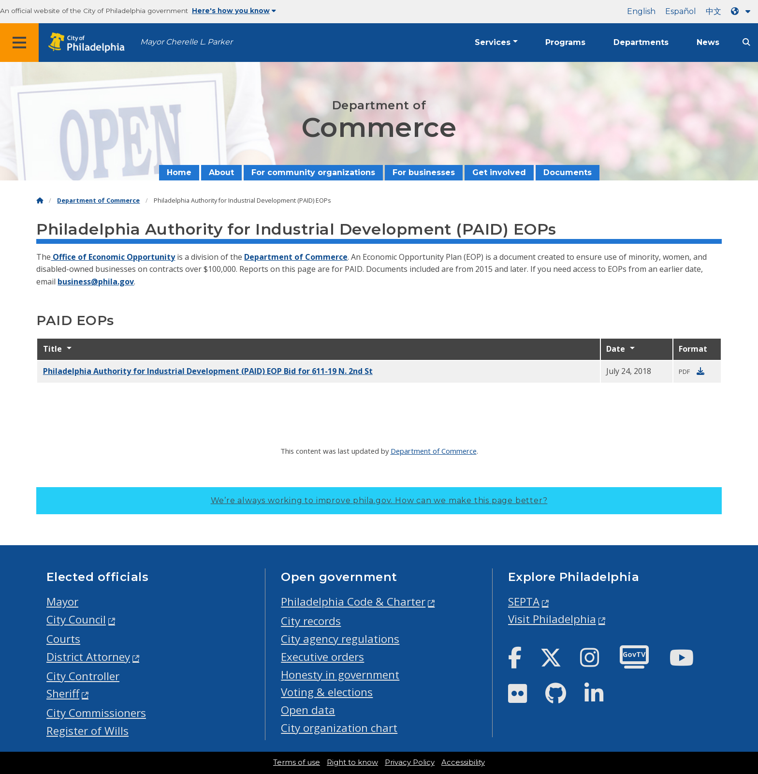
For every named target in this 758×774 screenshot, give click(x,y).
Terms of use (296, 762)
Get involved (499, 172)
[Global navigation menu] (19, 42)
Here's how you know (234, 11)
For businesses (424, 172)
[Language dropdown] (742, 11)
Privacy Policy (410, 762)
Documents (567, 172)
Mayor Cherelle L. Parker (186, 41)
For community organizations (313, 172)
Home (179, 172)
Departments (641, 42)
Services (492, 42)
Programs (565, 42)
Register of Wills (87, 730)
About (221, 172)
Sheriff (62, 693)
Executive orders (322, 656)
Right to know (352, 762)
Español (680, 11)
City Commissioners (96, 712)
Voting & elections (327, 692)
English (641, 11)
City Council (76, 619)
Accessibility (463, 762)
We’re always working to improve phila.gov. (379, 500)
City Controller (82, 676)
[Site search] (746, 42)
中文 (713, 11)
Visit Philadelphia (552, 618)
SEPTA (523, 601)
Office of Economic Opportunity (113, 257)
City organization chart (339, 727)
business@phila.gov (96, 281)
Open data (308, 709)
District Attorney (88, 656)
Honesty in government (340, 674)
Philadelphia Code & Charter (353, 601)
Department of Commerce (98, 200)
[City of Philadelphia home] (89, 42)
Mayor (62, 601)
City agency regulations (340, 638)
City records (311, 620)
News (708, 42)
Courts (63, 638)
